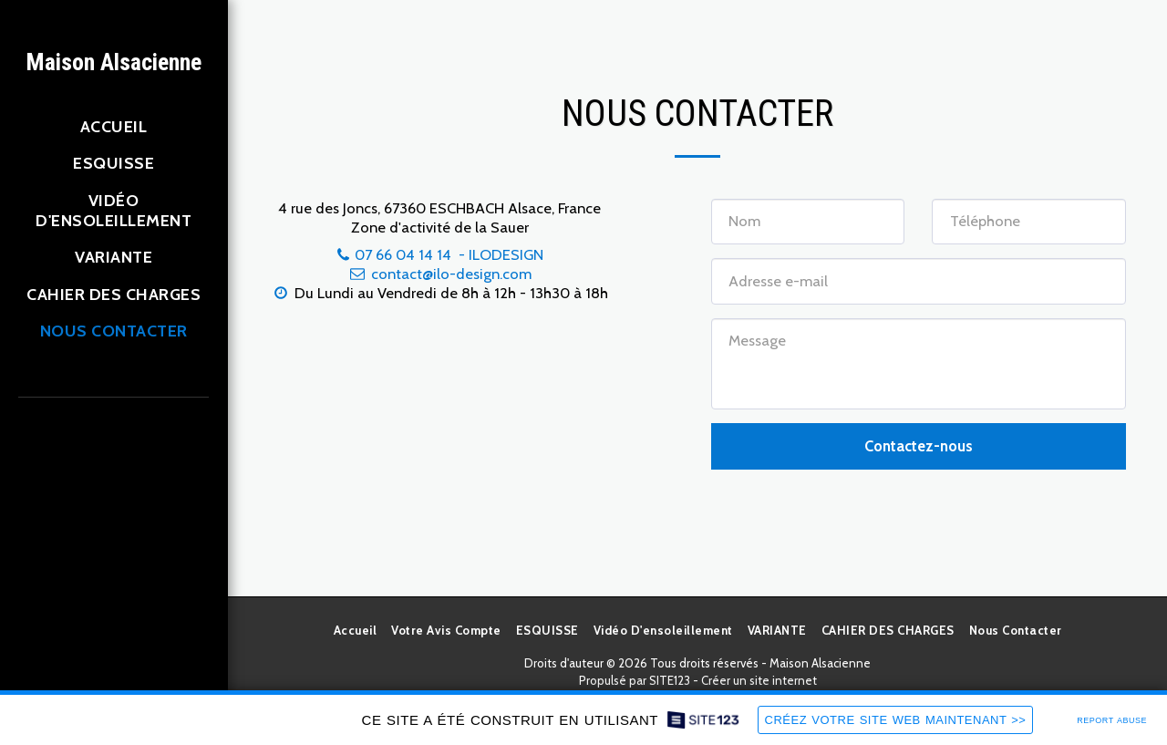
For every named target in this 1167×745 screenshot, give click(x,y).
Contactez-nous (918, 446)
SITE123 (669, 680)
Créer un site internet (759, 680)
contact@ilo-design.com (439, 273)
